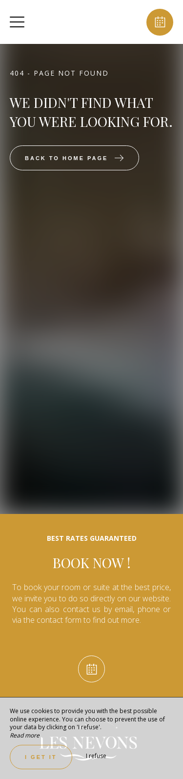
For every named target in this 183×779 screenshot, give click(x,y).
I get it (41, 757)
